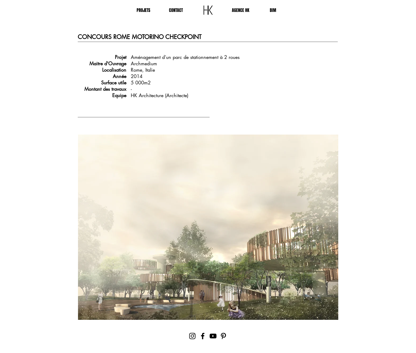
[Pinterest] (223, 336)
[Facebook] (202, 336)
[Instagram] (192, 336)
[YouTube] (213, 336)
